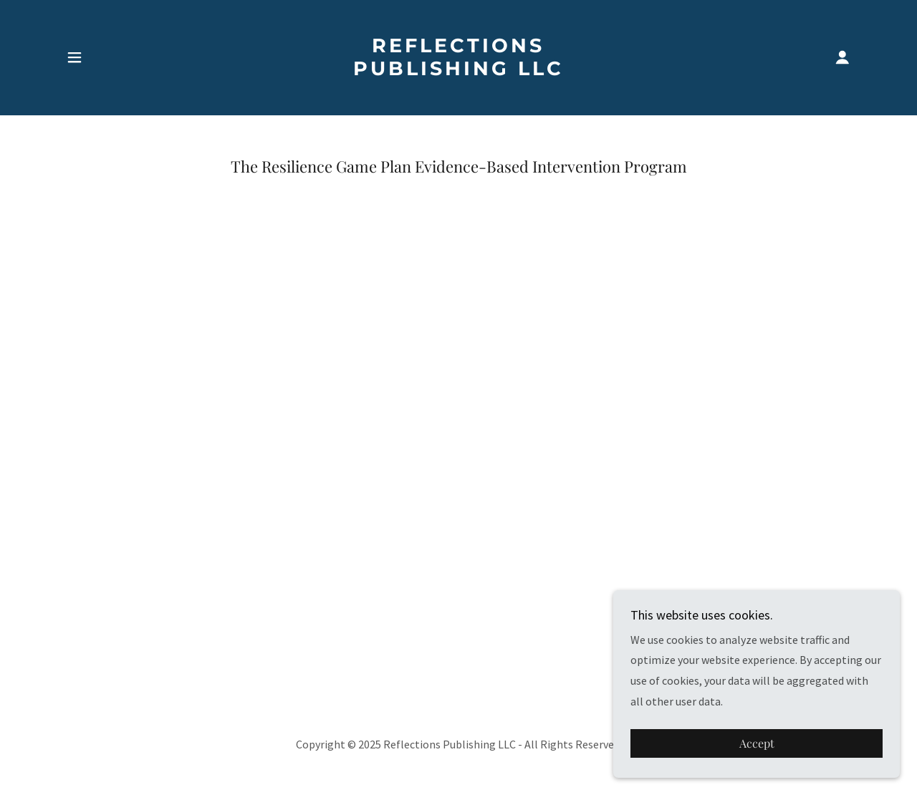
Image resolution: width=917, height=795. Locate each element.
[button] (74, 57)
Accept (756, 743)
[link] (458, 71)
